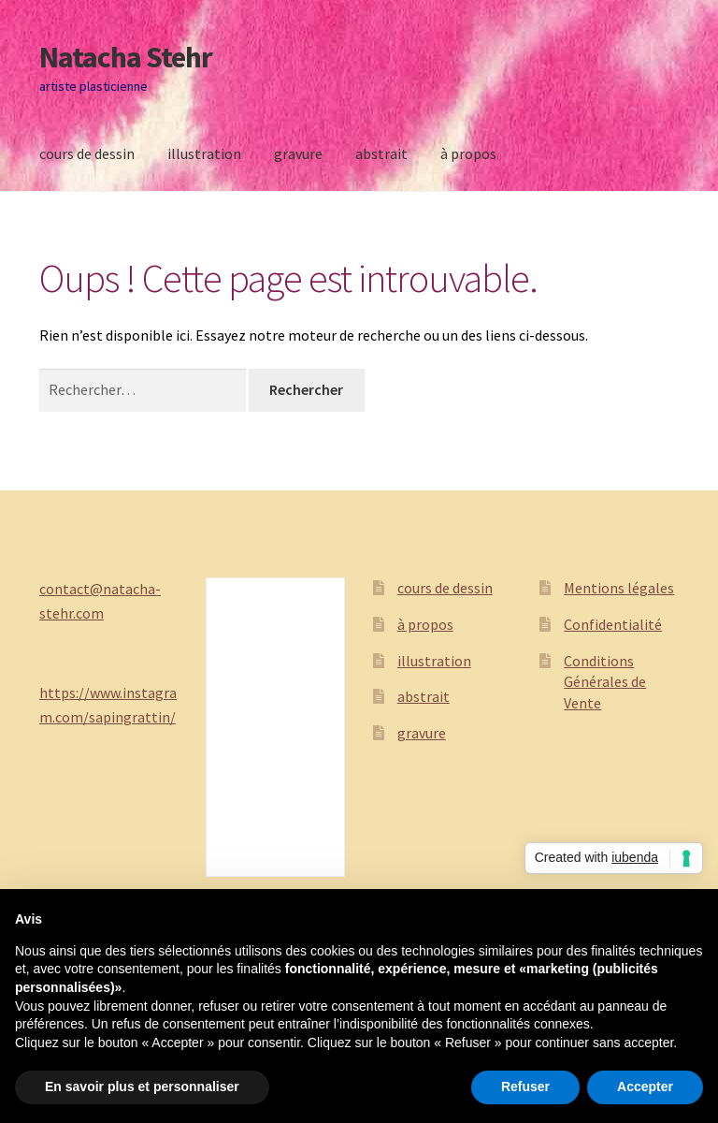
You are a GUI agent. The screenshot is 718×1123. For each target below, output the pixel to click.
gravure (298, 153)
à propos (468, 153)
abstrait (381, 153)
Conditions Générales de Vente (605, 681)
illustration (204, 153)
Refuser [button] (525, 1086)
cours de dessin (87, 153)
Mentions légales (619, 587)
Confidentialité (613, 624)
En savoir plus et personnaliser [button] (142, 1086)
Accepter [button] (645, 1086)
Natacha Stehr (125, 57)
